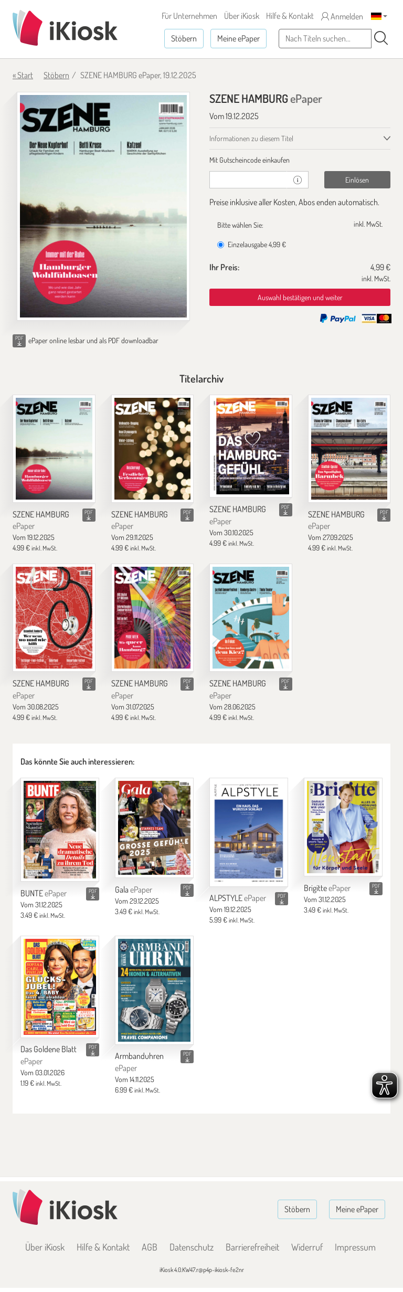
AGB (149, 1247)
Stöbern (184, 38)
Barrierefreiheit (252, 1247)
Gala (133, 889)
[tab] (299, 160)
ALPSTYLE (237, 898)
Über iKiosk (241, 15)
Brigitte (327, 888)
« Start (23, 75)
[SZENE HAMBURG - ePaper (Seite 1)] (103, 206)
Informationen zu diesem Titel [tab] (251, 138)
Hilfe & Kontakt (290, 15)
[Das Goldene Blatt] (59, 986)
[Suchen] (381, 38)
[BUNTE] (59, 830)
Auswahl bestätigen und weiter (300, 297)
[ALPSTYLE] (248, 832)
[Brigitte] (343, 827)
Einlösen (357, 179)
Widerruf (307, 1247)
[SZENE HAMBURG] (54, 449)
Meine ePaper (238, 38)
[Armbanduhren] (154, 990)
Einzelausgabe (251, 244)
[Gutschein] (248, 179)
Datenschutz (191, 1247)
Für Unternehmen (189, 15)
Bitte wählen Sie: (240, 224)
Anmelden (342, 16)
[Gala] (154, 828)
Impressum (355, 1247)
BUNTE (43, 893)
